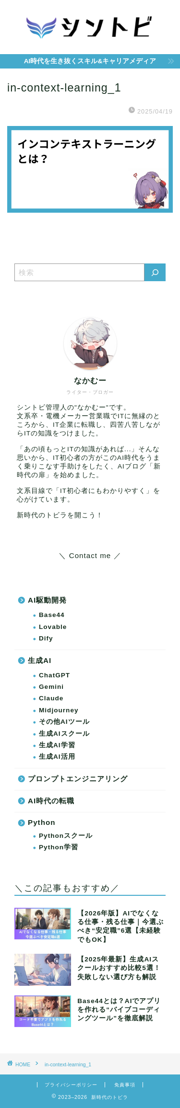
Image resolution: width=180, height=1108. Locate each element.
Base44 (52, 614)
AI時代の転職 (51, 801)
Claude (51, 698)
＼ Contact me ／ (90, 555)
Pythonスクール (66, 835)
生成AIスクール (64, 733)
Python (41, 822)
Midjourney (59, 710)
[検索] (155, 272)
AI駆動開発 (47, 600)
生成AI (39, 660)
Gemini (51, 686)
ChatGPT (54, 675)
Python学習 (58, 847)
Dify (46, 638)
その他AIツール (64, 721)
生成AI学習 (57, 745)
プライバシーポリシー (71, 1084)
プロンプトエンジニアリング (78, 779)
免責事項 (124, 1084)
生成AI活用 (57, 756)
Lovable (53, 626)
